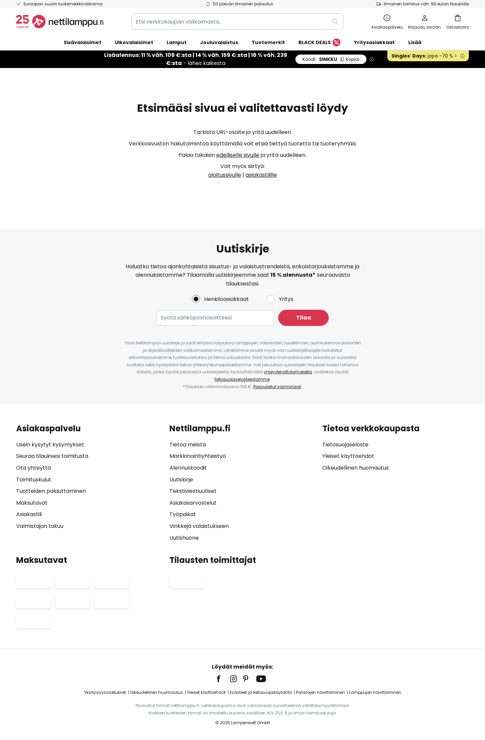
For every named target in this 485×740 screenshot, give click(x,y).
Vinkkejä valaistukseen (199, 526)
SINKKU (330, 59)
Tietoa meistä (187, 444)
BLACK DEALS (319, 42)
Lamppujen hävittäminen (375, 692)
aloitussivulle (224, 175)
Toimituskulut (33, 479)
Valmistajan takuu (39, 526)
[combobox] (237, 21)
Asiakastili (29, 514)
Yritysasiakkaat (374, 42)
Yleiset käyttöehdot (348, 456)
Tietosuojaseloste (345, 444)
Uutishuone (184, 538)
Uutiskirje (181, 479)
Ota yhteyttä (33, 468)
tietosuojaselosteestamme (242, 379)
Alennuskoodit (188, 468)
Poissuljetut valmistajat (277, 387)
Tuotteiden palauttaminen (51, 491)
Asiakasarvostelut (193, 503)
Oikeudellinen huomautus (355, 468)
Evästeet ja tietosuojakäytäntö (261, 692)
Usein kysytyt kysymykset (50, 444)
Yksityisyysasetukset (105, 692)
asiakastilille (261, 175)
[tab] (89, 483)
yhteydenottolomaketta (288, 372)
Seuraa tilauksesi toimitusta (52, 456)
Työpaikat (182, 514)
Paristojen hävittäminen (320, 692)
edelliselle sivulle (237, 155)
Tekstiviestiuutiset (193, 491)
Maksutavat (31, 503)
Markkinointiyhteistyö (197, 456)
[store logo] (59, 21)
